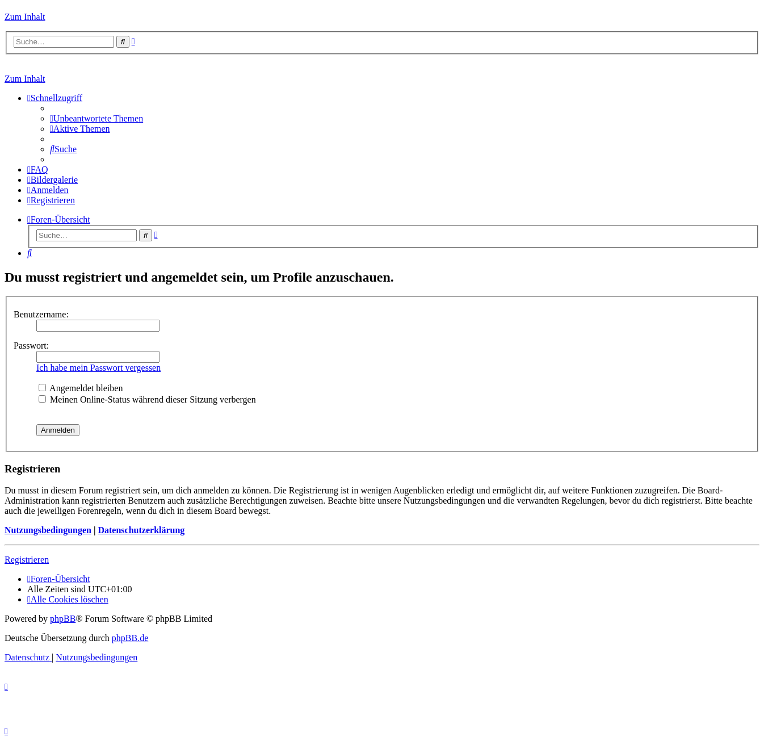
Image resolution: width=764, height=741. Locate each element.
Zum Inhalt (25, 17)
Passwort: (31, 345)
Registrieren (27, 559)
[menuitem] (96, 118)
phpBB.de (130, 638)
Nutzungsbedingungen (48, 530)
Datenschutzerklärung (141, 530)
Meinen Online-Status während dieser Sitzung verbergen (147, 399)
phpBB (62, 618)
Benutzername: (41, 314)
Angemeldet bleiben (81, 388)
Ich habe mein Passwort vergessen (98, 367)
